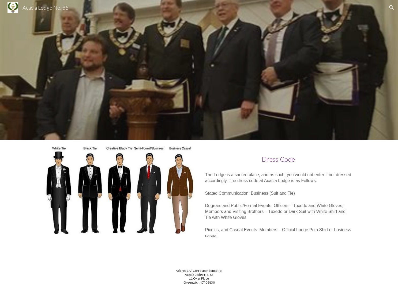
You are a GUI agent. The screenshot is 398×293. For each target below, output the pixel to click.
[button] (391, 7)
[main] (278, 157)
